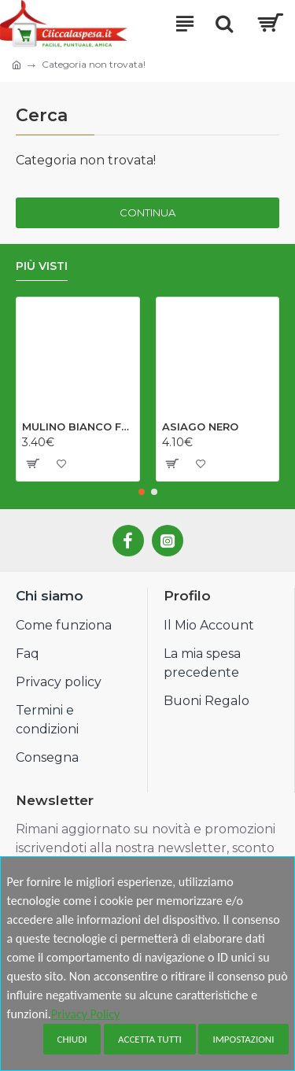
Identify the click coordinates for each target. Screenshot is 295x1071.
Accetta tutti (150, 1039)
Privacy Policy (85, 1013)
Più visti (42, 266)
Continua (147, 212)
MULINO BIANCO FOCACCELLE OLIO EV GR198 (78, 426)
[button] (141, 492)
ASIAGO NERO (200, 426)
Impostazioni (243, 1039)
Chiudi (72, 1039)
